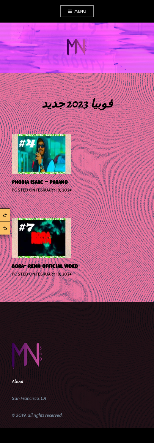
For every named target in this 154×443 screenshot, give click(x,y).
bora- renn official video (45, 266)
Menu (80, 11)
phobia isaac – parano (40, 182)
